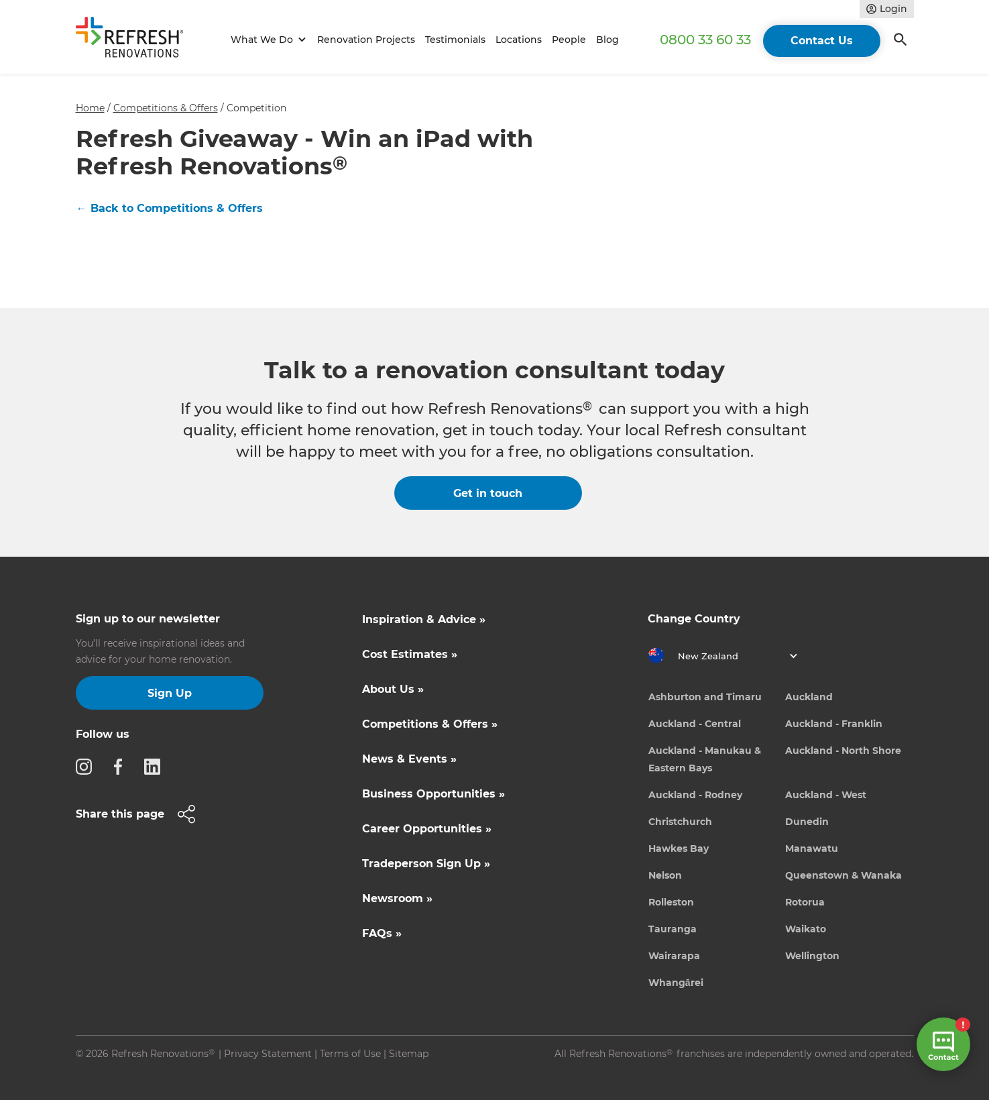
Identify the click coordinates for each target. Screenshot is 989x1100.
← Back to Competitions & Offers (169, 208)
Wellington (812, 956)
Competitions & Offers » (430, 724)
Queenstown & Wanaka (843, 875)
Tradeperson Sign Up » (426, 863)
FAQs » (382, 933)
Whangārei (675, 983)
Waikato (805, 929)
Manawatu (811, 848)
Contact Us (822, 40)
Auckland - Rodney (695, 795)
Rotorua (805, 902)
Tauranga (672, 929)
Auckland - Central (694, 724)
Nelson (665, 875)
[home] (135, 40)
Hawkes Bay (678, 848)
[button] (266, 39)
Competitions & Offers (165, 108)
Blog (607, 40)
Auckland (809, 697)
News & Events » (409, 759)
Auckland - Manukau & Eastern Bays (704, 759)
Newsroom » (397, 898)
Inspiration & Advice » (423, 619)
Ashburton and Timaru (705, 697)
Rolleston (671, 902)
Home (90, 108)
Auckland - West (825, 795)
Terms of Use (350, 1054)
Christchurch (680, 822)
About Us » (393, 689)
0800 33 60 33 (705, 40)
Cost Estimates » (409, 654)
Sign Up (170, 693)
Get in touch (487, 493)
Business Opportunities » (433, 793)
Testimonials (455, 40)
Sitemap (408, 1054)
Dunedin (807, 822)
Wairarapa (674, 956)
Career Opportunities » (426, 828)
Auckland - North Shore (843, 751)
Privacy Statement (268, 1054)
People (569, 40)
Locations (519, 40)
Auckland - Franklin (833, 724)
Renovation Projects (366, 40)
